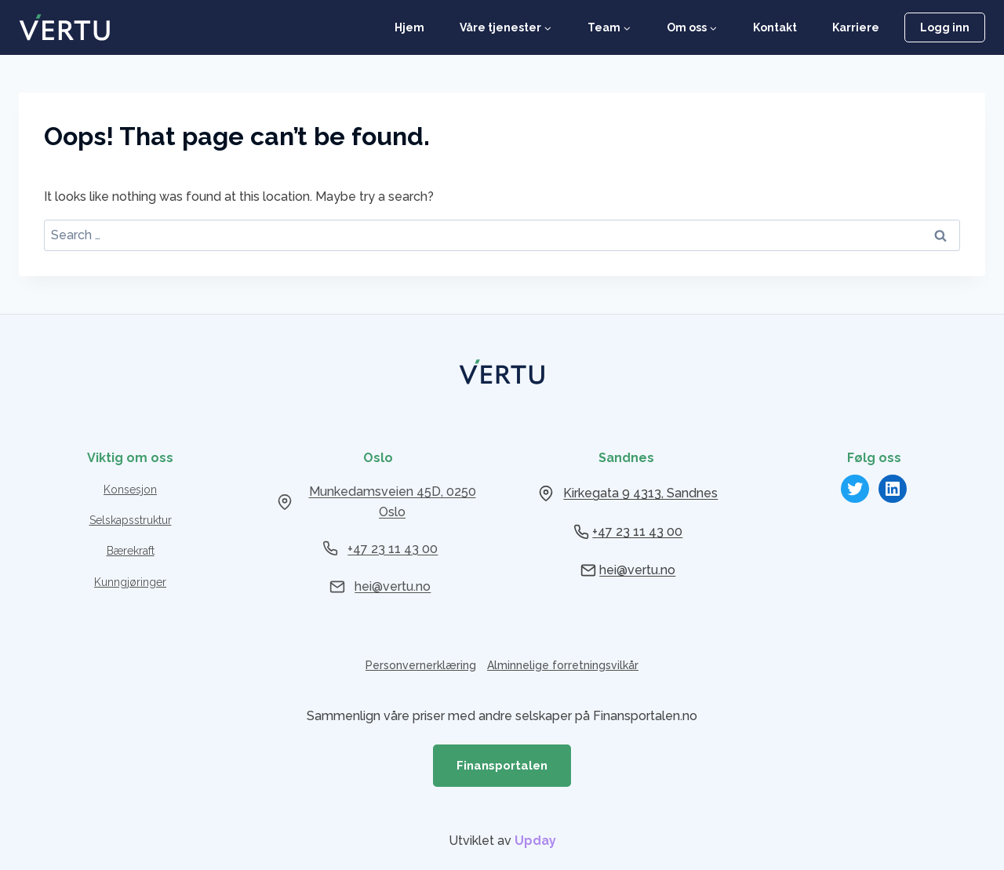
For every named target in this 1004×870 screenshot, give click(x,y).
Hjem (409, 27)
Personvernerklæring (421, 665)
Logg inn (944, 27)
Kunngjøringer (130, 582)
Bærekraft (131, 550)
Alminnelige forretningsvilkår (562, 665)
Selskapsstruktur (130, 520)
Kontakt (775, 27)
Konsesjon (130, 489)
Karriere (855, 27)
